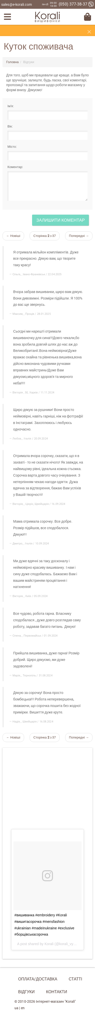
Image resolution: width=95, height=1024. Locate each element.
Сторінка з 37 (44, 236)
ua (16, 1008)
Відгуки (26, 991)
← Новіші (13, 236)
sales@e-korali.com (16, 5)
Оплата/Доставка (37, 979)
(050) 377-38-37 (76, 4)
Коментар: (15, 167)
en (23, 1008)
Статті (75, 979)
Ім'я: (10, 106)
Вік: (10, 126)
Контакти (56, 991)
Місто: (12, 147)
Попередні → (79, 236)
